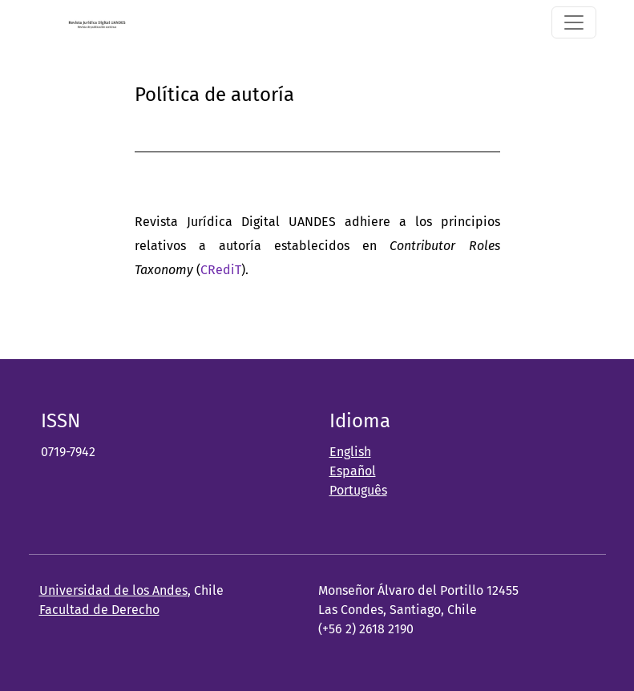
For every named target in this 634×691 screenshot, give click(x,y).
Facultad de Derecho (99, 609)
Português (358, 490)
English (350, 451)
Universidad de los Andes (113, 590)
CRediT (220, 269)
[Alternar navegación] (573, 22)
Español (352, 471)
